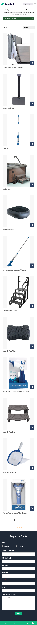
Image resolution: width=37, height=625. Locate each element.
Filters (5, 27)
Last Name (5, 572)
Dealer (6, 546)
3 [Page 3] (18, 519)
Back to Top (19, 527)
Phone (3, 587)
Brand (20, 546)
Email (4, 580)
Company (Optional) (8, 550)
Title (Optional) (6, 558)
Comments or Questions (9, 594)
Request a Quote (28, 4)
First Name (5, 565)
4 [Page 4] (20, 519)
